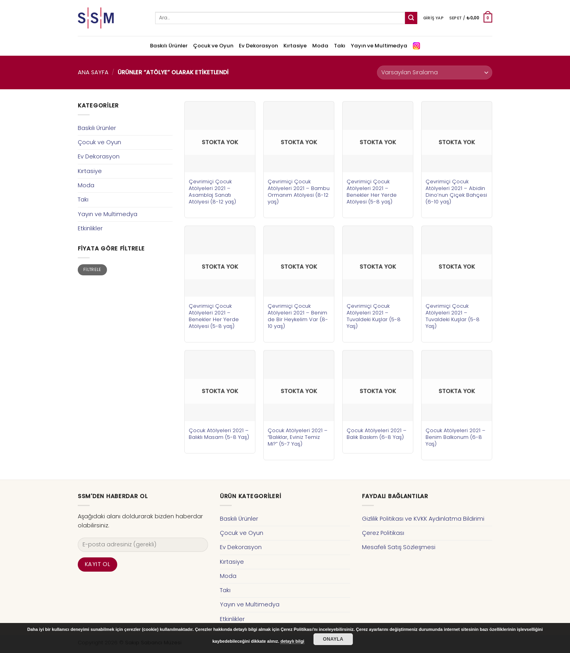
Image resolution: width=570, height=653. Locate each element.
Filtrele (92, 270)
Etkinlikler (90, 228)
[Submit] (411, 18)
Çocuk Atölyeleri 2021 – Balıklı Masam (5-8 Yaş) (219, 433)
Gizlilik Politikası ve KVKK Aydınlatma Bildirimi (423, 519)
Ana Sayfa (93, 72)
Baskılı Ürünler (169, 45)
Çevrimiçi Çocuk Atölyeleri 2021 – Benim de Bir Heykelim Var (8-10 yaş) (298, 316)
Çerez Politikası (383, 533)
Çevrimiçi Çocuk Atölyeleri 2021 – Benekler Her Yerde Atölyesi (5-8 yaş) (372, 191)
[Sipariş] (434, 72)
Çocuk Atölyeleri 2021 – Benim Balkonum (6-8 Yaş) (456, 437)
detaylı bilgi (292, 641)
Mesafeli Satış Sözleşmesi (398, 547)
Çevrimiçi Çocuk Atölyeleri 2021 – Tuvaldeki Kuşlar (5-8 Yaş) (374, 316)
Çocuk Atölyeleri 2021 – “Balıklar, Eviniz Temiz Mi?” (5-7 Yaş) (298, 437)
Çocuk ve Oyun (213, 45)
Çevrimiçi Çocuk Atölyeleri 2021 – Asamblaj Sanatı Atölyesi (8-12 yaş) (212, 191)
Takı (339, 45)
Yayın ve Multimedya (379, 45)
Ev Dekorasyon (258, 45)
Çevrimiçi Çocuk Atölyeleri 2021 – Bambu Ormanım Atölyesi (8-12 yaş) (299, 191)
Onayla (333, 639)
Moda (320, 45)
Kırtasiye (295, 45)
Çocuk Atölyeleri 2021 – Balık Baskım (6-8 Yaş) (377, 433)
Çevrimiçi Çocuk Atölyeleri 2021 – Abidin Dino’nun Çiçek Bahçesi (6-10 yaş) (456, 191)
